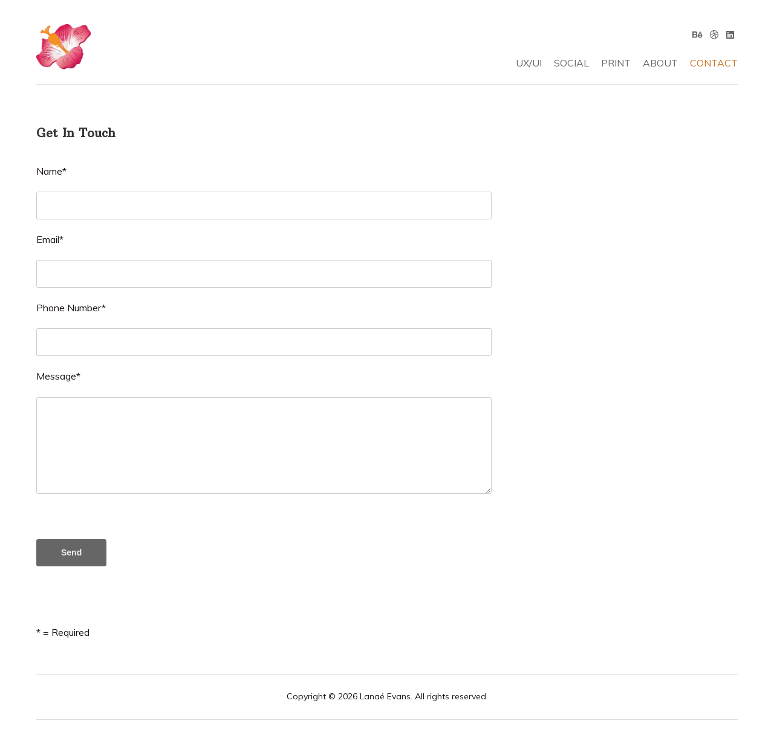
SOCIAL (571, 63)
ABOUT (660, 63)
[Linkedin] (730, 34)
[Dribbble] (714, 34)
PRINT (616, 63)
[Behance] (697, 34)
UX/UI (529, 63)
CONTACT (714, 63)
